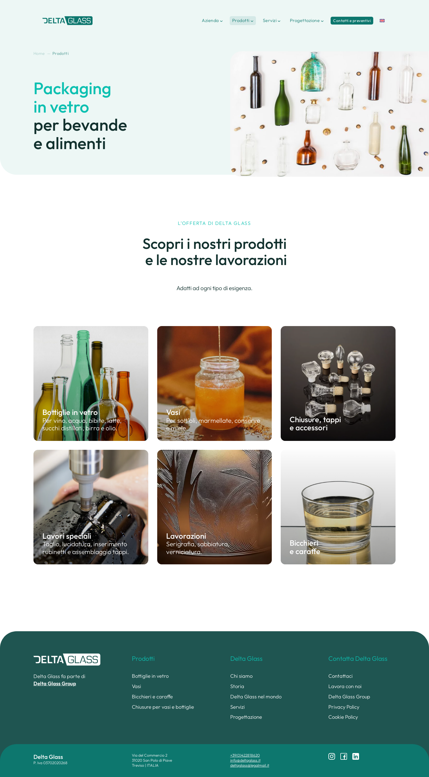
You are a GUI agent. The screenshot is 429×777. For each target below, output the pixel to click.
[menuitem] (382, 20)
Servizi (270, 20)
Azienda (210, 20)
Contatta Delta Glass (357, 658)
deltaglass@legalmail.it (249, 765)
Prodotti (240, 20)
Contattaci (340, 676)
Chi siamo (241, 676)
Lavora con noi (345, 686)
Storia (237, 686)
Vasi (136, 686)
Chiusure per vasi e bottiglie (163, 707)
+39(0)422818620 (245, 755)
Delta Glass (246, 658)
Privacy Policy (343, 707)
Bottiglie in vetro (150, 676)
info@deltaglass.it (245, 760)
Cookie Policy (343, 717)
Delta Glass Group (349, 696)
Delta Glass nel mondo (256, 696)
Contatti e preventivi (352, 20)
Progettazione (305, 20)
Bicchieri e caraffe (152, 696)
